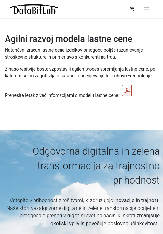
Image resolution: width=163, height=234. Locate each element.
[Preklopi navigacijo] (146, 9)
